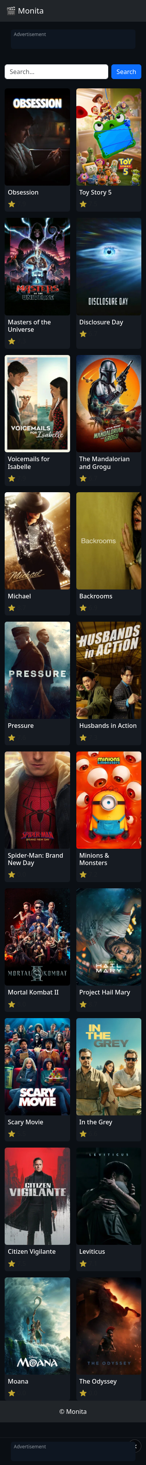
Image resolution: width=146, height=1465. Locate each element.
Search (126, 71)
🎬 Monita (25, 10)
